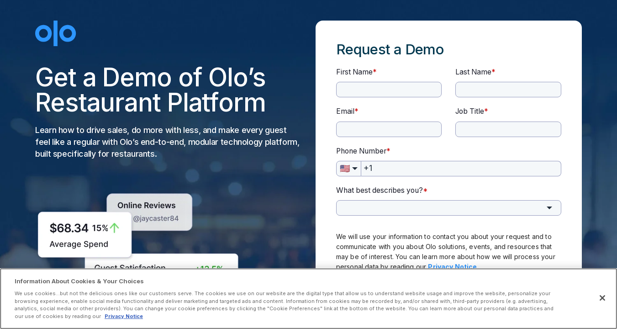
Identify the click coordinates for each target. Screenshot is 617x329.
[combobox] (448, 208)
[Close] (602, 298)
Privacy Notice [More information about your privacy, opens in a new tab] (124, 316)
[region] (308, 298)
